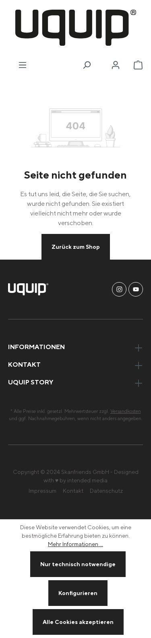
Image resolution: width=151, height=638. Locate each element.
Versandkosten (125, 411)
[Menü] (22, 65)
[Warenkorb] (138, 65)
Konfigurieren (77, 592)
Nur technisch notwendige (78, 564)
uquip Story (30, 382)
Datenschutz (106, 490)
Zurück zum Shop (76, 246)
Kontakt (73, 490)
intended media (87, 480)
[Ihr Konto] (115, 65)
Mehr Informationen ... (75, 543)
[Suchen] (86, 65)
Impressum (42, 490)
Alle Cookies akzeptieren (78, 621)
